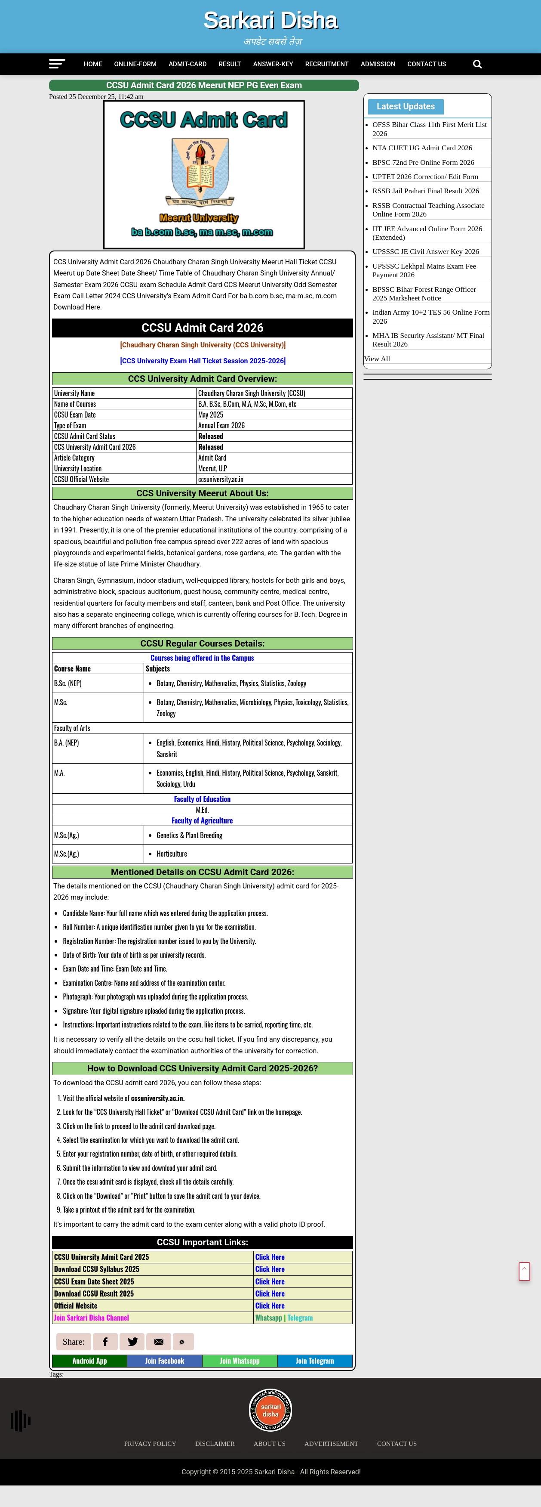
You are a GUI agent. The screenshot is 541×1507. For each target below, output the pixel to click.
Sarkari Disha (270, 19)
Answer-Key (273, 64)
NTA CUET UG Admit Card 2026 (422, 148)
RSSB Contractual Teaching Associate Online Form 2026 (428, 209)
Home (93, 64)
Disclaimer (215, 1443)
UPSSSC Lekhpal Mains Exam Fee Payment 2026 (424, 270)
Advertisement (331, 1443)
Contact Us (427, 64)
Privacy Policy (150, 1443)
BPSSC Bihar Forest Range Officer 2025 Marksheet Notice (424, 293)
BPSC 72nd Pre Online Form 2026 (423, 162)
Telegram (300, 1317)
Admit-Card (187, 64)
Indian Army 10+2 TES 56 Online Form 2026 (431, 316)
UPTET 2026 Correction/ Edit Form (425, 177)
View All (377, 359)
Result (229, 64)
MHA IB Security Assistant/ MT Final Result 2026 (428, 339)
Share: (74, 1341)
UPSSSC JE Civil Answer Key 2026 (425, 252)
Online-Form (135, 64)
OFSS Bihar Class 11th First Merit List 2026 (429, 129)
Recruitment (327, 64)
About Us (270, 1443)
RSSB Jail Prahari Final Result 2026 (425, 191)
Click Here (270, 1257)
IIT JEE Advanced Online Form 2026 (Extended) (427, 233)
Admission (378, 64)
